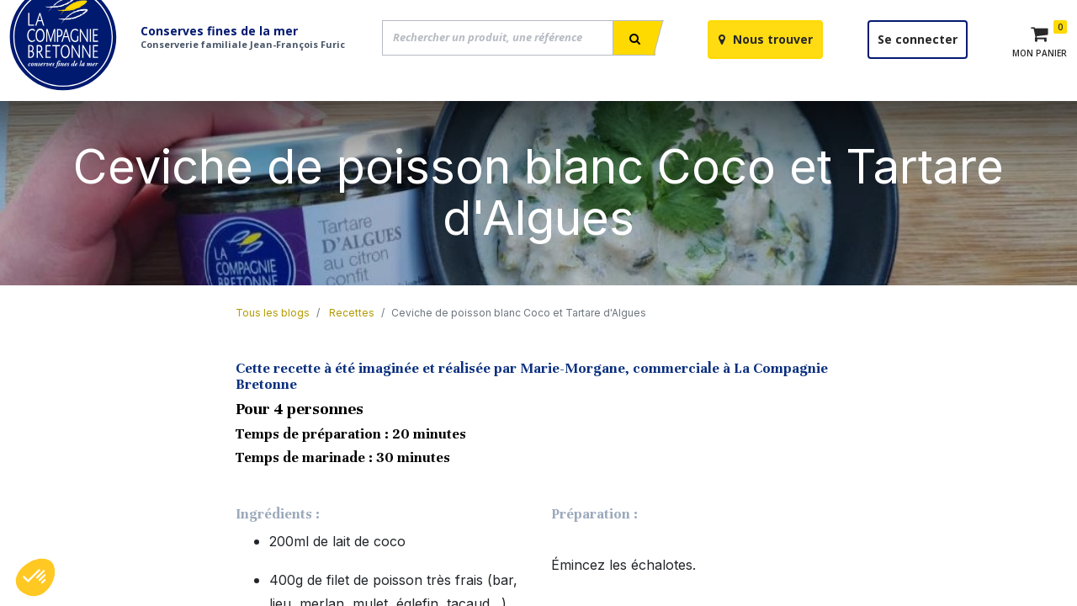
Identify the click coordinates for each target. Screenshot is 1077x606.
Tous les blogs (273, 353)
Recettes (351, 353)
